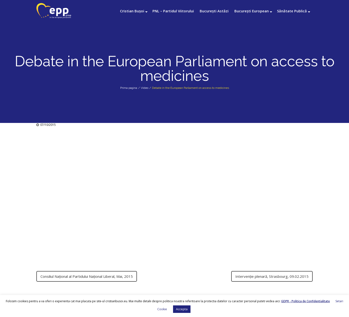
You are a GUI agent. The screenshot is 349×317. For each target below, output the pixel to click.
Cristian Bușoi (132, 10)
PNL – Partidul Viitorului (173, 10)
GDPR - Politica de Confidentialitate (305, 301)
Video (144, 88)
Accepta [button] (182, 309)
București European (251, 10)
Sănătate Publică (292, 10)
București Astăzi (214, 10)
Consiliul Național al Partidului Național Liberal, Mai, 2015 (86, 276)
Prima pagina (128, 88)
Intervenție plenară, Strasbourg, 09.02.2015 (272, 276)
